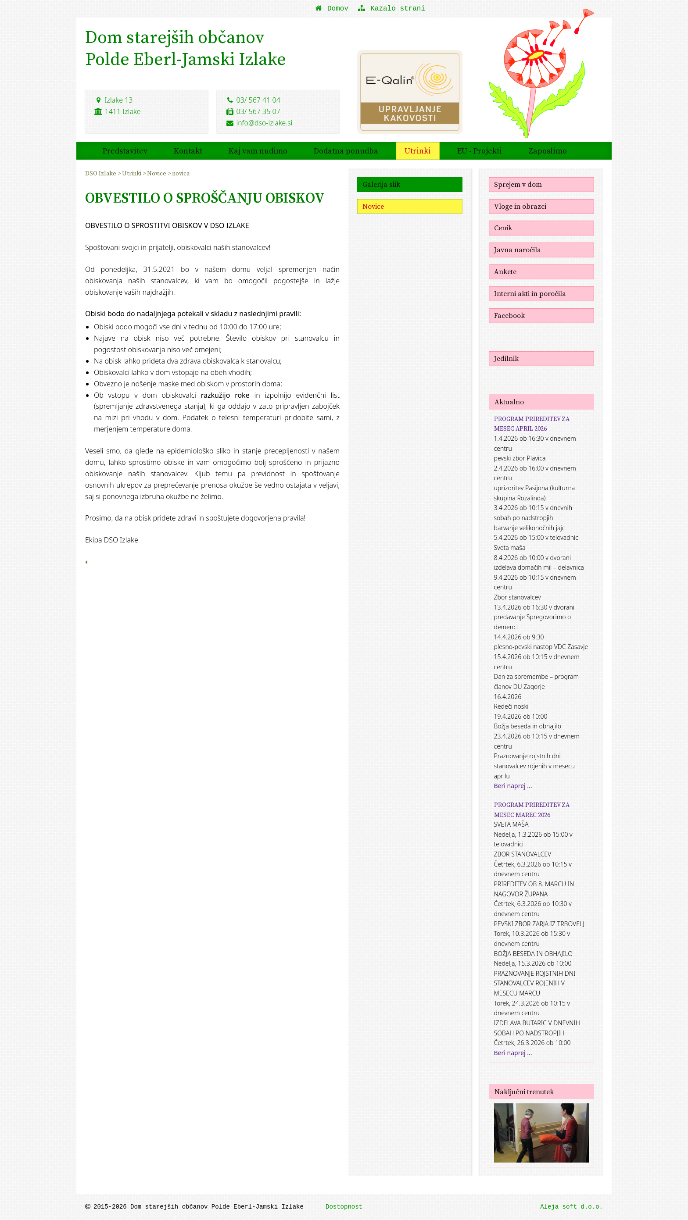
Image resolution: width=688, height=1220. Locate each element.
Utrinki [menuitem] (418, 150)
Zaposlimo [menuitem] (547, 150)
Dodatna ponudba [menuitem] (346, 150)
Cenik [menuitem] (503, 227)
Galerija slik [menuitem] (381, 184)
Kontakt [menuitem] (188, 150)
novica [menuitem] (181, 172)
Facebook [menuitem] (509, 315)
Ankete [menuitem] (505, 271)
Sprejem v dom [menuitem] (518, 184)
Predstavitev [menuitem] (125, 150)
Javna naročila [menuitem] (517, 249)
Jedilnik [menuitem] (506, 358)
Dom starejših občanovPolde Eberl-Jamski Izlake (185, 48)
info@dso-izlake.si (259, 122)
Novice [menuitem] (157, 172)
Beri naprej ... (513, 785)
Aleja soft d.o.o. (571, 1206)
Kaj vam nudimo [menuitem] (258, 150)
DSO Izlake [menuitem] (101, 172)
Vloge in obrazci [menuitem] (520, 205)
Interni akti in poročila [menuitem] (530, 293)
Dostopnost (344, 1206)
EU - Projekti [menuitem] (479, 150)
